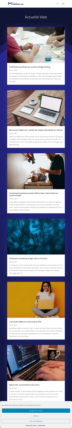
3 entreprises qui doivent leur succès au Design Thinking (29, 67)
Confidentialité (41, 425)
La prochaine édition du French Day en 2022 (25, 321)
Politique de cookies (31, 425)
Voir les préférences (36, 421)
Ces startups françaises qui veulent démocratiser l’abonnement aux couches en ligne (33, 194)
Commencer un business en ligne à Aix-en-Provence (28, 258)
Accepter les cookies (36, 411)
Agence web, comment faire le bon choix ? (24, 385)
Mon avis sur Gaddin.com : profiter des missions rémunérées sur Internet (35, 130)
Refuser (36, 416)
